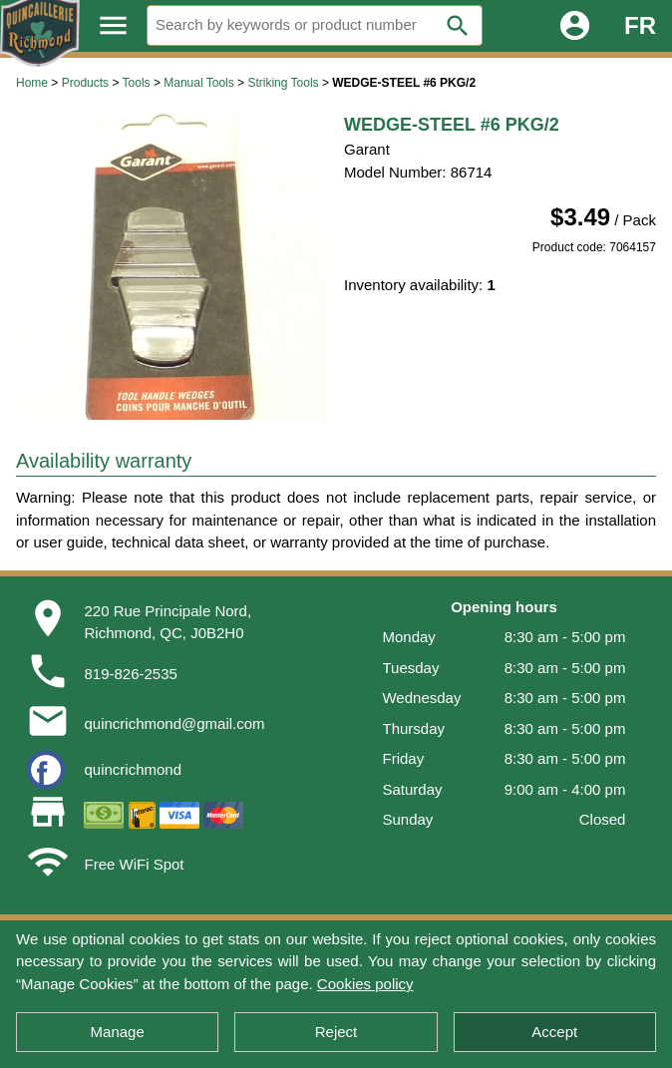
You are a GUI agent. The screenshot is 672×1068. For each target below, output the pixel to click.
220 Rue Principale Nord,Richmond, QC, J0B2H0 (167, 622)
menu (113, 25)
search (458, 26)
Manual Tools (199, 83)
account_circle (574, 25)
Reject (336, 1031)
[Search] (315, 25)
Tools (137, 83)
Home (32, 83)
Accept (554, 1031)
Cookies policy (365, 983)
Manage (118, 1031)
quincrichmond (132, 769)
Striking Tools (282, 83)
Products (85, 83)
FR (640, 25)
